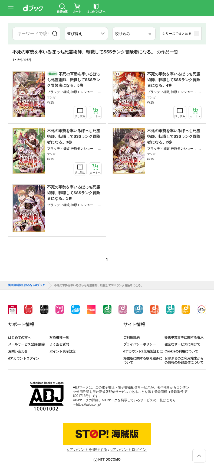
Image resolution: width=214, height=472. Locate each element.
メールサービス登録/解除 (26, 344)
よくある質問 (59, 344)
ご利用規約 (131, 337)
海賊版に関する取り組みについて (142, 361)
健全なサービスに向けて (182, 344)
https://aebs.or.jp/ (88, 404)
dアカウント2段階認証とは (143, 351)
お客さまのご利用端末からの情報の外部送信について (183, 361)
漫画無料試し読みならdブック (26, 285)
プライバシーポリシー (139, 344)
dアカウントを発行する (87, 449)
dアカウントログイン (23, 358)
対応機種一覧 (59, 337)
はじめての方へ (19, 337)
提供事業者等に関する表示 (183, 337)
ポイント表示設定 (62, 351)
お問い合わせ (18, 351)
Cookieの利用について (181, 351)
